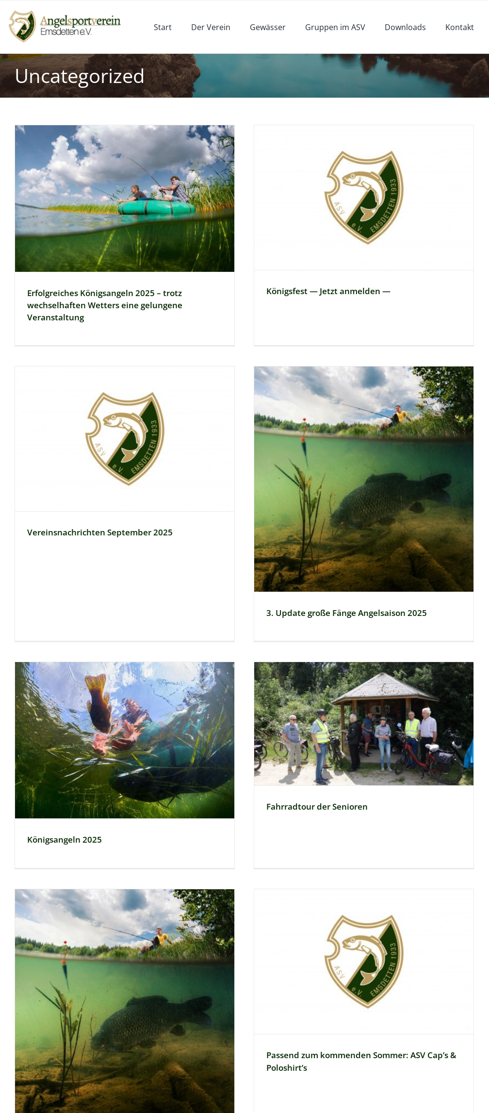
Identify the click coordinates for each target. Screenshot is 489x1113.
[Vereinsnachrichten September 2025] (175, 400)
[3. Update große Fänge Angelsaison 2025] (326, 472)
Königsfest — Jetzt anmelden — (316, 291)
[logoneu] (69, 11)
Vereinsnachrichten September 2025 (151, 493)
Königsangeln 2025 (89, 786)
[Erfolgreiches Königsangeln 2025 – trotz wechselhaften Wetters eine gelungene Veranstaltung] (124, 198)
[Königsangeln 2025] (150, 687)
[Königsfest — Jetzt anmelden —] (351, 197)
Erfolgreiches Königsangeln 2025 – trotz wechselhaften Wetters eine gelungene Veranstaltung (104, 305)
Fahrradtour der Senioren (330, 753)
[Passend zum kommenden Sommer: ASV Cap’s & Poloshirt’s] (351, 907)
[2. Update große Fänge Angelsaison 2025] (124, 948)
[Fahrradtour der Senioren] (377, 670)
